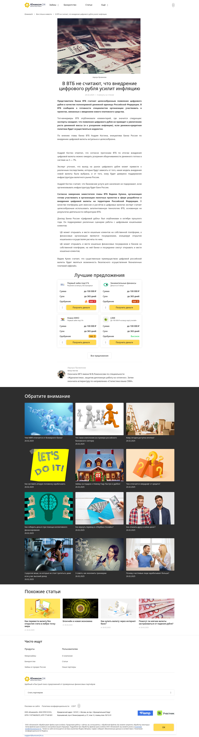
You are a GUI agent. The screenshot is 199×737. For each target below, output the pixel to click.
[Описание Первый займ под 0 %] (62, 307)
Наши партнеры (69, 667)
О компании (67, 656)
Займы (52, 4)
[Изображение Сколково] (165, 714)
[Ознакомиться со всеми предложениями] (99, 356)
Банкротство (70, 4)
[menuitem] (54, 5)
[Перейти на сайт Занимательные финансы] (124, 307)
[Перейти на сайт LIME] (124, 342)
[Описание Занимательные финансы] (105, 307)
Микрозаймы (30, 656)
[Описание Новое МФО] (62, 342)
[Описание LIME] (105, 342)
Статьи (88, 4)
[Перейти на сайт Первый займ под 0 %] (81, 307)
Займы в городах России (35, 667)
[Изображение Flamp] (145, 714)
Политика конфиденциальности (55, 706)
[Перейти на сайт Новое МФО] (81, 342)
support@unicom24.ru (34, 735)
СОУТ (73, 706)
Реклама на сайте (32, 706)
